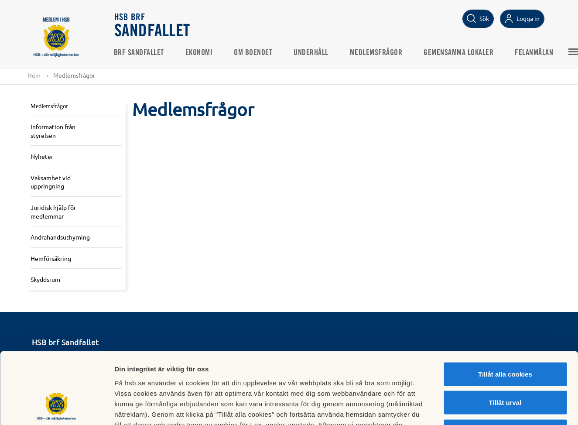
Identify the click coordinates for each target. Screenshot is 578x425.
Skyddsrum (45, 280)
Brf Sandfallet (140, 52)
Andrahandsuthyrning (60, 237)
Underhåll (311, 52)
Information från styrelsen (53, 131)
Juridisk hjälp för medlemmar (53, 211)
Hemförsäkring (51, 258)
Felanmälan (535, 52)
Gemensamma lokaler (459, 52)
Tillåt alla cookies (505, 310)
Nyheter (42, 156)
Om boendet (254, 52)
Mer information (464, 407)
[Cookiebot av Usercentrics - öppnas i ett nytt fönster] (56, 408)
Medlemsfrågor (377, 52)
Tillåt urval (505, 339)
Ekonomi (200, 52)
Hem (34, 75)
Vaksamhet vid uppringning (51, 182)
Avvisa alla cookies (505, 367)
